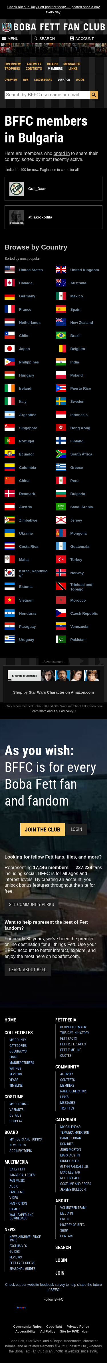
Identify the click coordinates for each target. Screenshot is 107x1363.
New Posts (17, 1145)
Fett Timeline (70, 1050)
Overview (13, 64)
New (26, 79)
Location (64, 79)
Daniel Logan (70, 1138)
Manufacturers (21, 1063)
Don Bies (66, 1144)
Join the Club (42, 829)
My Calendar (70, 1127)
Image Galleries (22, 1175)
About (62, 1200)
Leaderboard (43, 79)
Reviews (15, 1074)
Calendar (65, 1119)
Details (15, 1115)
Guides (14, 1252)
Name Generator (73, 1091)
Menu (10, 38)
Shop (64, 1231)
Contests (34, 68)
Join (59, 1273)
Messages (71, 64)
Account (81, 38)
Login (76, 829)
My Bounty (17, 1040)
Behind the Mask (73, 1027)
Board (52, 64)
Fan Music (17, 1181)
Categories (18, 1046)
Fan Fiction (18, 1203)
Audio (13, 1186)
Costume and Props (75, 1184)
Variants (16, 1110)
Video (13, 1198)
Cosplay (15, 1121)
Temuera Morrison (74, 1133)
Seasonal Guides (22, 1269)
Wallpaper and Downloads (21, 1216)
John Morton (70, 1150)
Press (64, 1219)
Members (55, 68)
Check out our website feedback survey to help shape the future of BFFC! (53, 1287)
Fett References (73, 1044)
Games (14, 1209)
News (10, 1229)
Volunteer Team (73, 1208)
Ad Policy (47, 1331)
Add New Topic (20, 1151)
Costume (14, 1097)
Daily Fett (17, 1169)
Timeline (16, 1086)
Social (80, 79)
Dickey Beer (69, 1161)
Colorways (18, 1051)
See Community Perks (31, 904)
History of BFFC (72, 1225)
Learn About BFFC (28, 969)
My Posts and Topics (25, 1139)
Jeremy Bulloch (73, 1190)
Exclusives (18, 1246)
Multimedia (16, 1162)
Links (73, 68)
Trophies (12, 68)
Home (10, 1020)
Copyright (54, 1326)
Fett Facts (68, 1039)
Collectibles (19, 1032)
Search (44, 38)
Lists (13, 1057)
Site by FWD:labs (73, 1331)
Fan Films (16, 1192)
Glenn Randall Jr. (74, 1167)
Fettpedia (65, 1020)
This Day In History (74, 1033)
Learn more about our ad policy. (52, 711)
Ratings (15, 1068)
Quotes (65, 1056)
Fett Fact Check (22, 1263)
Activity (34, 64)
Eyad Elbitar (70, 1172)
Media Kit (67, 1213)
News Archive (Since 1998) (25, 1238)
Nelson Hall (70, 1178)
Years (13, 1080)
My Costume (18, 1104)
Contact (67, 1236)
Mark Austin (70, 1155)
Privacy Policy (77, 1326)
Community (67, 1067)
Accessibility (25, 1331)
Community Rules (27, 1326)
